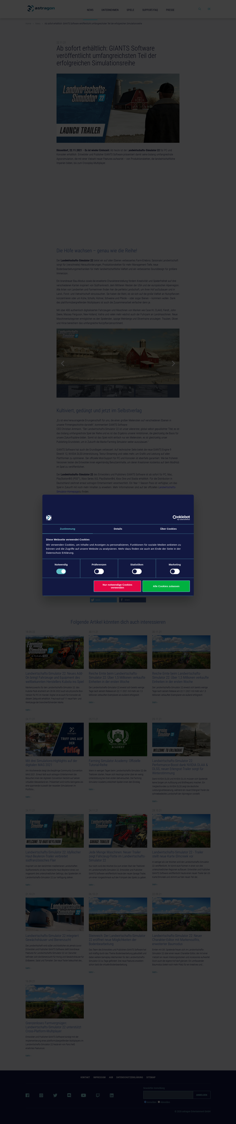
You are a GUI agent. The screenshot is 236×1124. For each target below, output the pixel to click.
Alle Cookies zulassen (166, 586)
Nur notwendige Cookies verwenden (117, 586)
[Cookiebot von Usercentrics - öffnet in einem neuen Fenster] (175, 517)
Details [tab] (118, 528)
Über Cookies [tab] (168, 528)
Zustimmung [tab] (67, 528)
